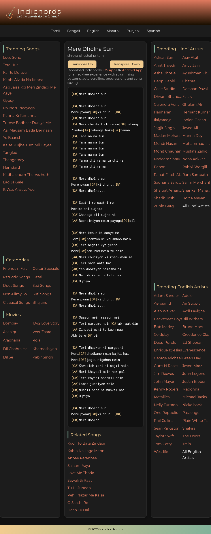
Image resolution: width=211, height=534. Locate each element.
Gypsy (8, 100)
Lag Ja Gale (13, 182)
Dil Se (8, 357)
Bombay (10, 323)
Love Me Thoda (81, 473)
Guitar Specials (46, 268)
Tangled (10, 153)
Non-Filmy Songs (16, 294)
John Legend (193, 374)
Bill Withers (192, 319)
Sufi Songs (42, 294)
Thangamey (13, 160)
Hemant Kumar (196, 112)
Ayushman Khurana (196, 73)
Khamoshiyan (45, 349)
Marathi (113, 31)
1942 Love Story (46, 323)
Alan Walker (164, 311)
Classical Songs (16, 302)
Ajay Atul (190, 57)
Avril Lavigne (193, 311)
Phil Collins (163, 421)
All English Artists (191, 455)
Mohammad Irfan (196, 144)
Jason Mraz (192, 366)
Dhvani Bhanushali (168, 96)
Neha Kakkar (193, 159)
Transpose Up (82, 64)
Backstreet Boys (168, 319)
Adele (187, 296)
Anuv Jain (191, 65)
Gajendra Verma (168, 104)
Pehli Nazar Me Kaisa (86, 495)
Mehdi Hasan (165, 144)
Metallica (162, 397)
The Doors (191, 436)
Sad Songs (42, 285)
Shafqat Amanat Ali (168, 190)
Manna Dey (192, 136)
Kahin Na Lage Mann (86, 451)
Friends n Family (16, 268)
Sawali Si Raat (80, 480)
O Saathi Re (78, 503)
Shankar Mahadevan (196, 190)
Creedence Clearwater (196, 334)
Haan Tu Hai (78, 510)
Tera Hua (11, 65)
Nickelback (192, 405)
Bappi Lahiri (164, 81)
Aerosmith (163, 303)
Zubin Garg (164, 206)
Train (186, 444)
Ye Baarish (12, 138)
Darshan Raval (195, 89)
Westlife (161, 452)
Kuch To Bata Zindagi (86, 443)
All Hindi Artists (195, 206)
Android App (132, 70)
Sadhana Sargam (168, 182)
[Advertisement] (31, 224)
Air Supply (191, 303)
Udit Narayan (193, 198)
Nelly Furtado (166, 405)
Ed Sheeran (192, 342)
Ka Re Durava (15, 72)
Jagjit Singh (164, 128)
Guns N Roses (166, 366)
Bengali (73, 31)
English (93, 31)
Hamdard (11, 167)
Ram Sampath (195, 175)
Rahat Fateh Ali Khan (168, 175)
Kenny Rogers (166, 389)
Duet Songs (13, 285)
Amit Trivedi (164, 65)
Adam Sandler (166, 296)
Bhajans (40, 302)
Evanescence (193, 350)
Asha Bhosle (164, 73)
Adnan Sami (164, 57)
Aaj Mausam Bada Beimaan (27, 130)
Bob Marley (164, 327)
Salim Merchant (196, 182)
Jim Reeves (164, 374)
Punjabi (133, 31)
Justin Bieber (193, 381)
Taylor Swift (164, 436)
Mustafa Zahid (194, 151)
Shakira (188, 428)
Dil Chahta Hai (15, 349)
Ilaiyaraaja (162, 120)
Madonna (190, 389)
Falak (187, 96)
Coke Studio (164, 89)
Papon (159, 167)
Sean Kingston (166, 428)
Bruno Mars (192, 327)
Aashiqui (11, 332)
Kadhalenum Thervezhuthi (26, 175)
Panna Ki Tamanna (19, 115)
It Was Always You (19, 189)
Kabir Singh (43, 357)
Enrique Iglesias (168, 350)
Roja (36, 340)
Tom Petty (163, 444)
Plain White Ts (194, 421)
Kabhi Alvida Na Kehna (23, 80)
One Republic (166, 413)
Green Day (191, 358)
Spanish (153, 31)
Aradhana (11, 340)
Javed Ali (190, 128)
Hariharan (162, 112)
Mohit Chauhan (167, 151)
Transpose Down (126, 64)
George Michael (168, 358)
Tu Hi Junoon (79, 488)
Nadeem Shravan (168, 159)
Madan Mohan (166, 136)
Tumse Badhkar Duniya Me (27, 123)
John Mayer (164, 381)
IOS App (108, 70)
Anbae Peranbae (82, 458)
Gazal (37, 277)
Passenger (191, 413)
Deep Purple (165, 342)
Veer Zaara (42, 332)
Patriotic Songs (16, 277)
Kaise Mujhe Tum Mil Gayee (27, 145)
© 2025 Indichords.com (105, 529)
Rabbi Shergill (194, 167)
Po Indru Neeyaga (19, 108)
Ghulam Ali (192, 104)
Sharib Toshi (164, 198)
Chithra (188, 81)
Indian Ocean (194, 120)
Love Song (12, 57)
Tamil (55, 31)
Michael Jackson (196, 397)
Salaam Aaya (79, 466)
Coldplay (161, 334)
